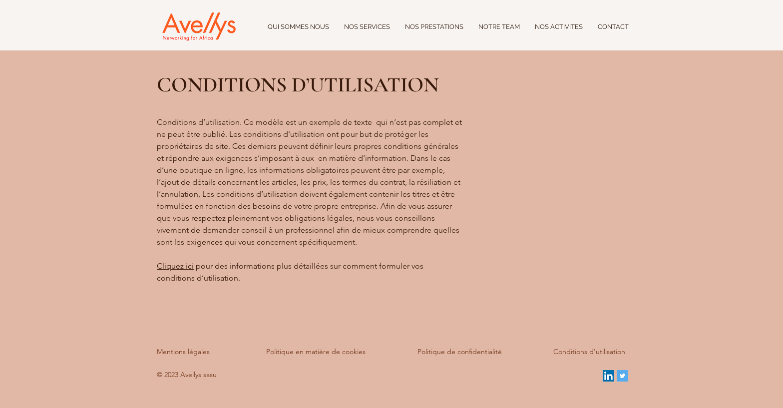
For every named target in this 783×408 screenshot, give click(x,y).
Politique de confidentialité (459, 351)
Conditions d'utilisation (589, 351)
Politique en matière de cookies (317, 351)
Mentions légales (183, 351)
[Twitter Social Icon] (622, 376)
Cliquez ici (175, 266)
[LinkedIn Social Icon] (608, 376)
